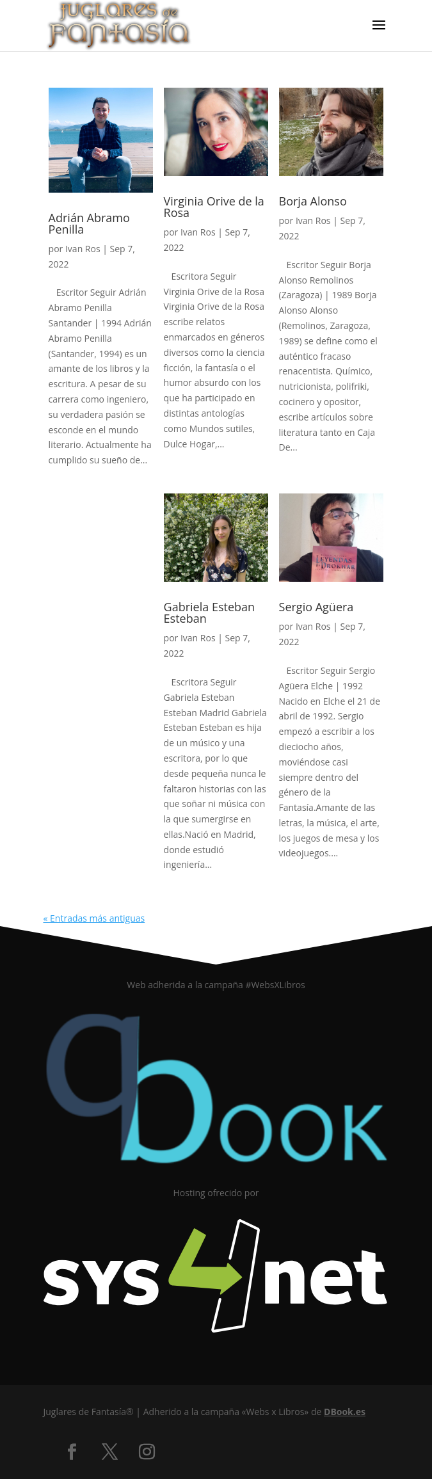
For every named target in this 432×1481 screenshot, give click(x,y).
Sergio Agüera (316, 606)
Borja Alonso (313, 201)
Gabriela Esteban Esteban (209, 612)
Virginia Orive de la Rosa (214, 206)
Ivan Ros (82, 249)
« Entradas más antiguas (94, 918)
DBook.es (344, 1411)
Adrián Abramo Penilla (89, 223)
